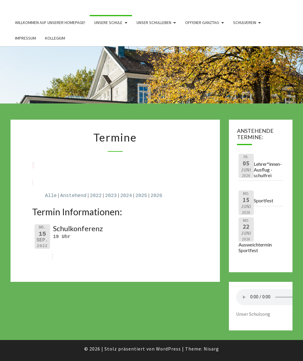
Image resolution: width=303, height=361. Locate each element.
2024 (126, 195)
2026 (156, 195)
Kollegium (55, 38)
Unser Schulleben (153, 22)
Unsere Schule (108, 22)
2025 (141, 195)
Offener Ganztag (202, 22)
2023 (111, 195)
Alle (51, 195)
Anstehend (73, 195)
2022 (96, 195)
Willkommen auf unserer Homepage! (50, 22)
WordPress (168, 349)
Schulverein (244, 22)
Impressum (25, 38)
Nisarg (211, 349)
